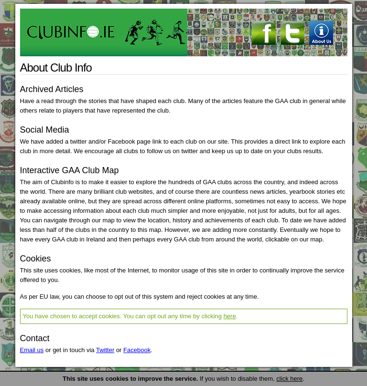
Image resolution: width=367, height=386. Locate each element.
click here (289, 378)
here (230, 316)
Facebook (137, 350)
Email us (32, 350)
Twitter (105, 350)
